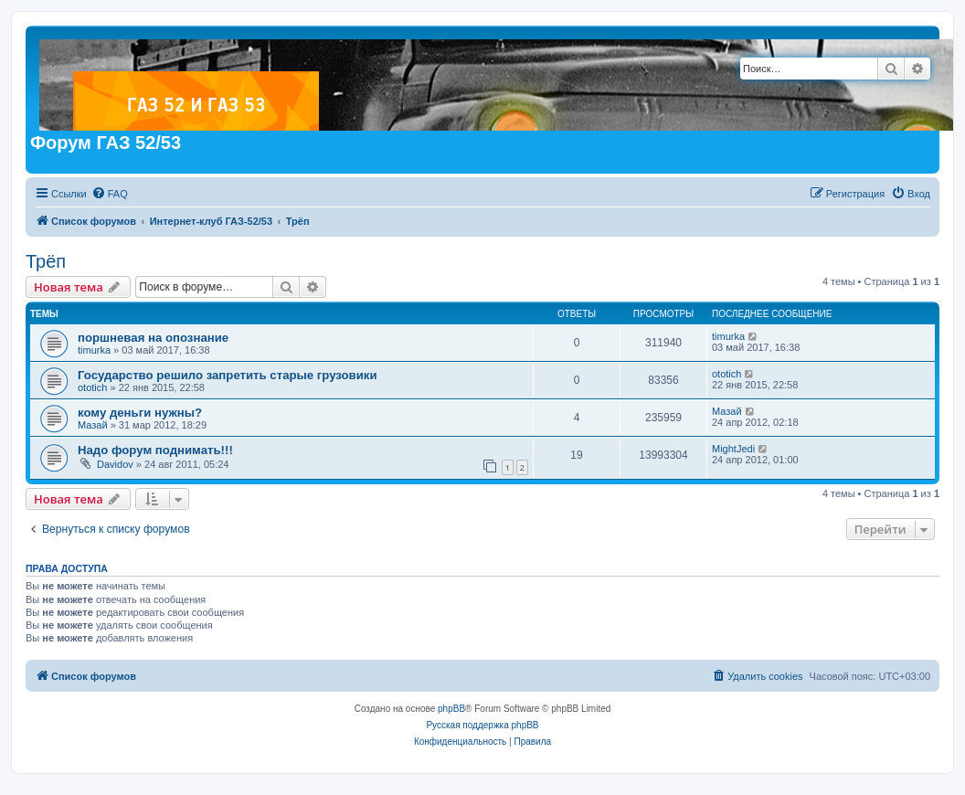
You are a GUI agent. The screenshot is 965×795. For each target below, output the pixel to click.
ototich (92, 387)
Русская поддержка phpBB (482, 725)
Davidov (115, 464)
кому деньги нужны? (140, 412)
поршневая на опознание (153, 337)
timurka (94, 349)
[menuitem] (109, 194)
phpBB (451, 709)
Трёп (46, 261)
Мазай (93, 424)
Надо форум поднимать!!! (155, 450)
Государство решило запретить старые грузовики (227, 375)
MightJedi (733, 448)
